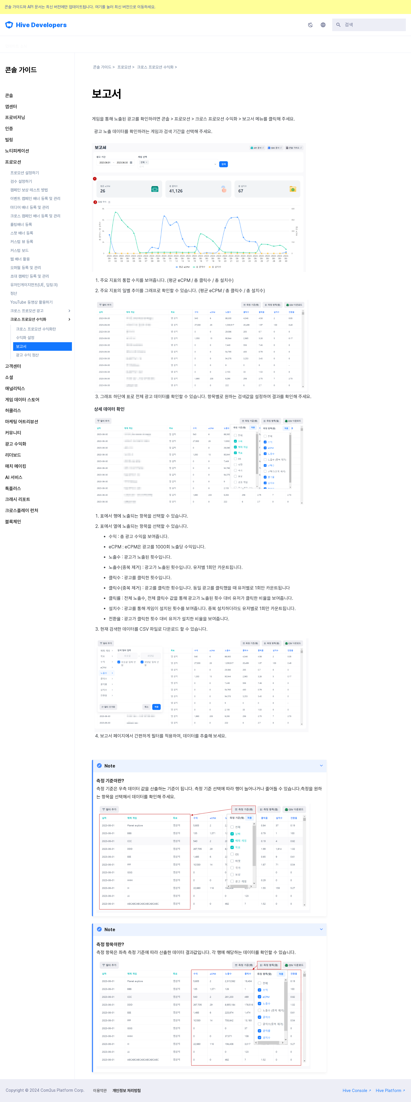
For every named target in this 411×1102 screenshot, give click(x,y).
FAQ (166, 44)
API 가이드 (115, 44)
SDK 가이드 (50, 44)
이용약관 (100, 1090)
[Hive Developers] (9, 25)
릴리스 (143, 44)
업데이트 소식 (16, 44)
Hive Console (357, 1090)
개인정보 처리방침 (126, 1090)
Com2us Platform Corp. (62, 1090)
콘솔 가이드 (83, 44)
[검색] (369, 25)
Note (109, 766)
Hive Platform (390, 1090)
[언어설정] (323, 25)
